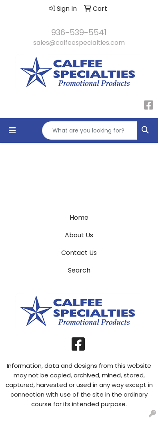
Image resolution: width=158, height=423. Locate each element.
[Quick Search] (89, 130)
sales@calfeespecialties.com (79, 42)
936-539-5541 (79, 32)
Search (79, 270)
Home (79, 217)
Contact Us (79, 252)
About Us (79, 235)
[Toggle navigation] (12, 130)
